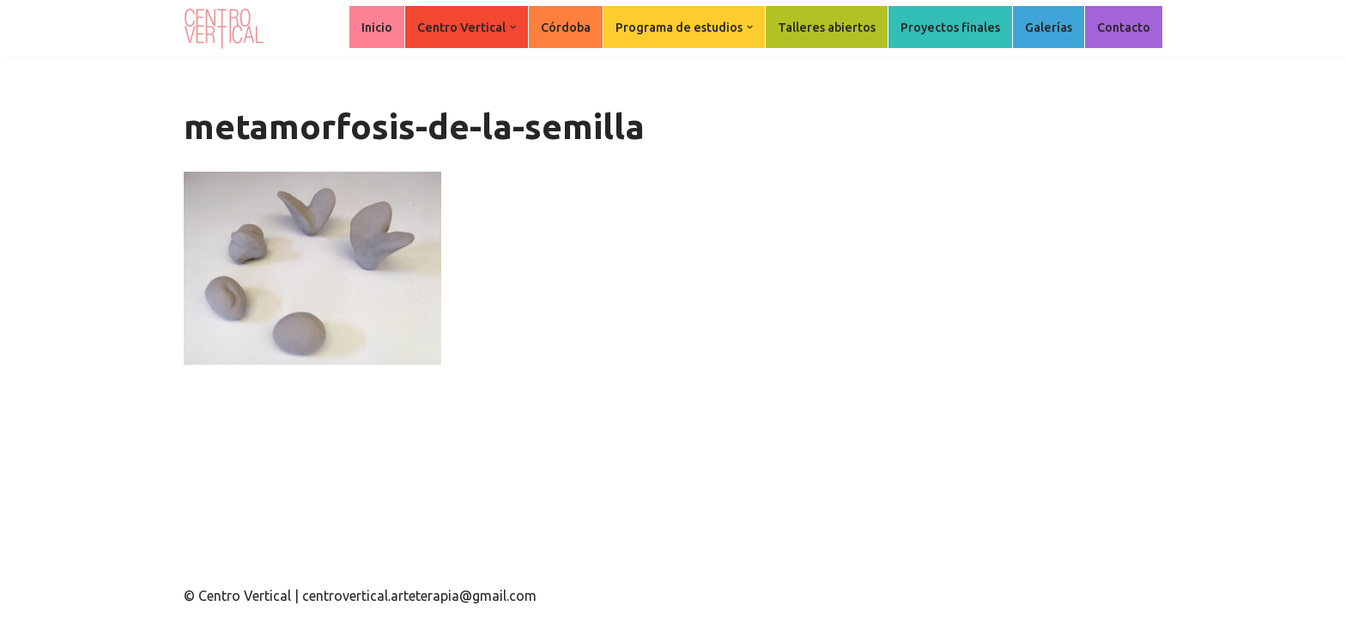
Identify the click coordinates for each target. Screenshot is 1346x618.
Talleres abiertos (827, 27)
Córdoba (566, 27)
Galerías (1048, 27)
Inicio (376, 27)
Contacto (1123, 27)
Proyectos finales (950, 27)
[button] (513, 27)
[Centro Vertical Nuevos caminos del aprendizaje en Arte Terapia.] (227, 28)
